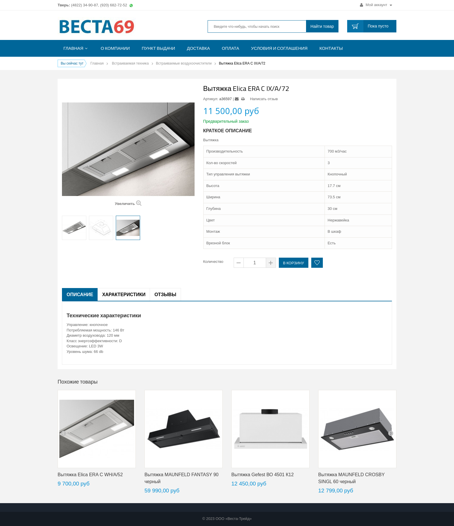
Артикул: (210, 99)
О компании (115, 48)
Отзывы (165, 294)
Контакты (331, 48)
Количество (213, 261)
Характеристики (124, 294)
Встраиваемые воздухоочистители (184, 63)
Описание (80, 294)
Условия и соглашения (279, 48)
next (390, 433)
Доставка (198, 48)
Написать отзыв (264, 99)
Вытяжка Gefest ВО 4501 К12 (262, 474)
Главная (73, 48)
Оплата (230, 48)
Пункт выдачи (158, 48)
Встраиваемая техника (130, 63)
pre (63, 433)
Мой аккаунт (376, 5)
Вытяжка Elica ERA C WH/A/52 (90, 474)
